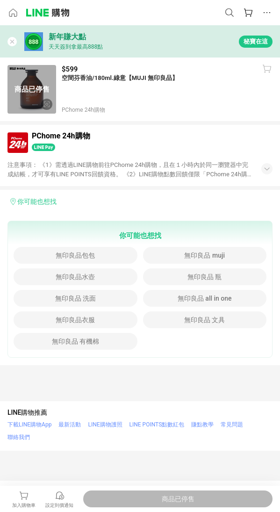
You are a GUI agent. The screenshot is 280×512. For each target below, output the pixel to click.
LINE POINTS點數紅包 (157, 424)
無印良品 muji (204, 255)
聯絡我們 (18, 437)
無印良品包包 (75, 255)
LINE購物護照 (105, 424)
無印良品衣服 (75, 320)
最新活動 (69, 424)
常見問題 (232, 424)
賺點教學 (202, 424)
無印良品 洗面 (75, 298)
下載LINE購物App (29, 424)
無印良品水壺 (75, 277)
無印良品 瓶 (204, 277)
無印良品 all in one (205, 298)
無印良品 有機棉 (75, 341)
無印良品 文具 (204, 320)
